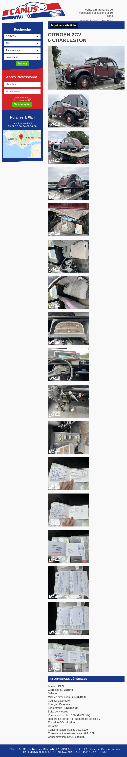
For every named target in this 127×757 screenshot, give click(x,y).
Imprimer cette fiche (63, 25)
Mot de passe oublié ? (22, 100)
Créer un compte (22, 97)
